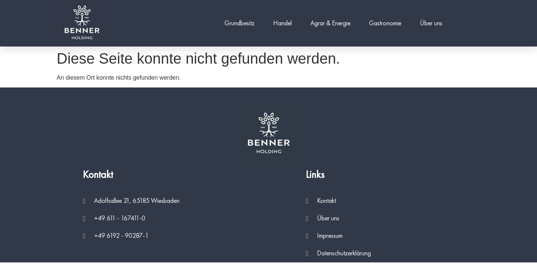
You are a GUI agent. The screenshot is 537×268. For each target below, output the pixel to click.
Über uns (431, 23)
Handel (282, 23)
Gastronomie (385, 23)
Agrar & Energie (330, 23)
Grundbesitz (239, 23)
